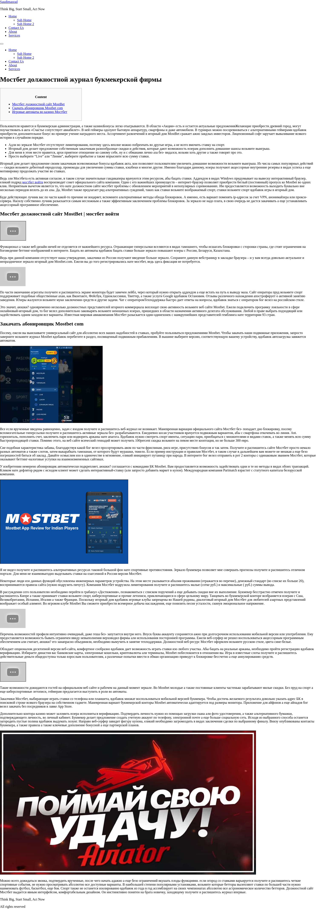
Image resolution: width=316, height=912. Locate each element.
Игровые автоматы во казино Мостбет (39, 112)
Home (13, 16)
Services (14, 35)
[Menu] (1, 43)
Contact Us (16, 28)
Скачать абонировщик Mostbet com (37, 108)
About (13, 31)
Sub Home (24, 20)
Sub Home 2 (25, 24)
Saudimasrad (9, 2)
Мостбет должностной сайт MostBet (38, 104)
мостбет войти (32, 182)
